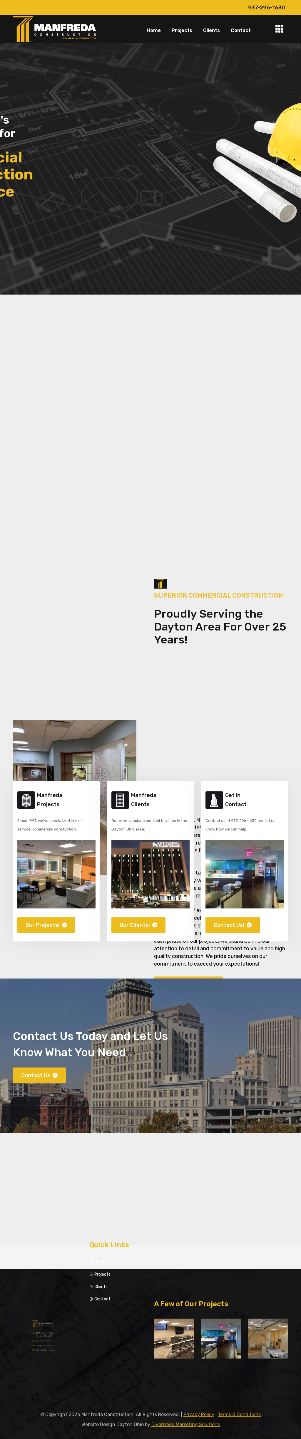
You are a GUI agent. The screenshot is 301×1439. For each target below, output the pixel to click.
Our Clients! (138, 933)
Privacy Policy (198, 1414)
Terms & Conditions (239, 1414)
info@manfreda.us (44, 1344)
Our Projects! (46, 933)
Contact (241, 30)
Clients (211, 30)
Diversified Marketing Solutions (185, 1424)
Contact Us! (233, 933)
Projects (182, 30)
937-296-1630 (266, 7)
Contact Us (39, 1083)
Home (154, 30)
